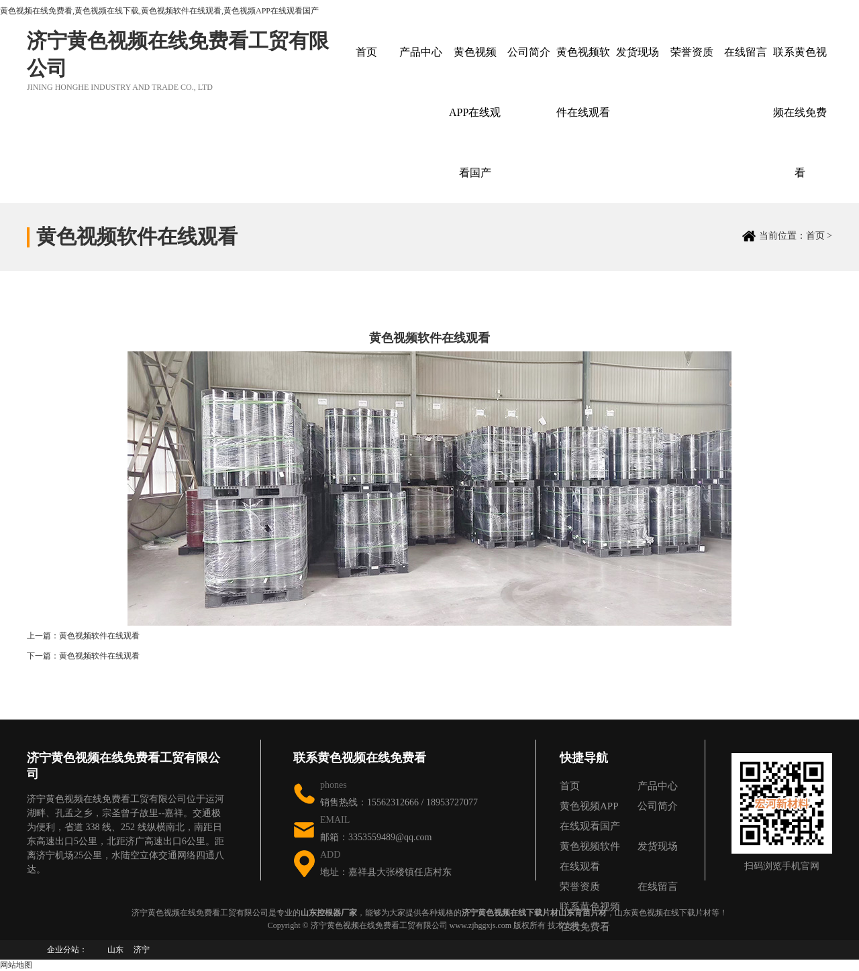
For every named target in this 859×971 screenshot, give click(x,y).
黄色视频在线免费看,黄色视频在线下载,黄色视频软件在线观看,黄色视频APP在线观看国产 (159, 10)
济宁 (142, 949)
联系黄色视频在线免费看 (800, 112)
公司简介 (528, 52)
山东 (115, 949)
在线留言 (745, 52)
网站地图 (16, 965)
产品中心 (420, 52)
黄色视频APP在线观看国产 (475, 112)
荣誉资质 (691, 52)
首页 (366, 52)
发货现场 (637, 52)
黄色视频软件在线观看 (583, 82)
